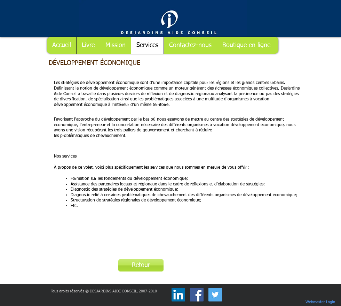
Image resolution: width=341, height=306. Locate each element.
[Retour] (141, 265)
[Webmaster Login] (320, 302)
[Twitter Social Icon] (215, 294)
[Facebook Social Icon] (197, 294)
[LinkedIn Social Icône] (178, 294)
